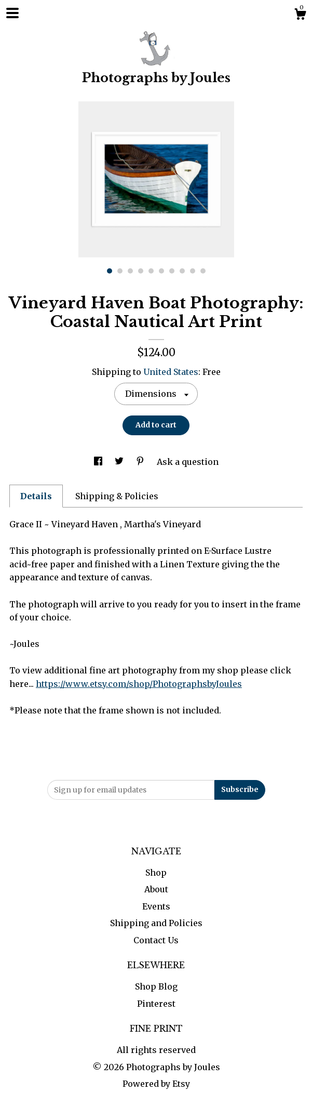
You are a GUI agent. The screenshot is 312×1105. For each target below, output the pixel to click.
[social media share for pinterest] (141, 462)
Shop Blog (156, 986)
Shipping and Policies (156, 923)
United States (170, 372)
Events (156, 906)
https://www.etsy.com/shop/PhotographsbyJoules (139, 684)
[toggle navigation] (12, 13)
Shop (156, 872)
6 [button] (161, 271)
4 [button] (140, 271)
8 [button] (182, 271)
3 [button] (130, 271)
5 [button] (151, 271)
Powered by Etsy (156, 1083)
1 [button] (109, 271)
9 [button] (192, 271)
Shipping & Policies (116, 496)
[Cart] (300, 15)
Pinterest (156, 1003)
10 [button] (203, 271)
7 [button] (171, 271)
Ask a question (188, 462)
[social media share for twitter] (120, 462)
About (156, 889)
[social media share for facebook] (99, 462)
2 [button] (120, 271)
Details (36, 496)
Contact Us (156, 940)
